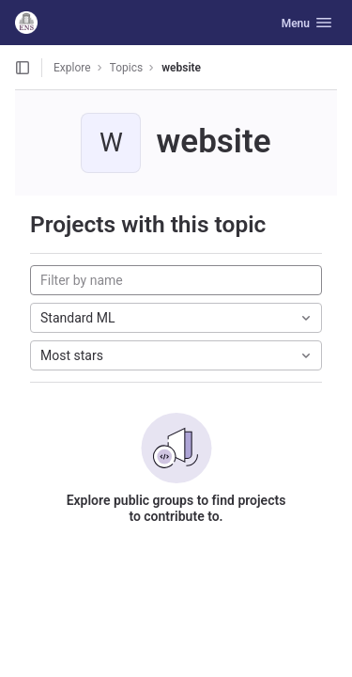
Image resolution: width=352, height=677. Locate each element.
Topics (127, 67)
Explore (72, 67)
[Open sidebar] (23, 68)
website (181, 67)
